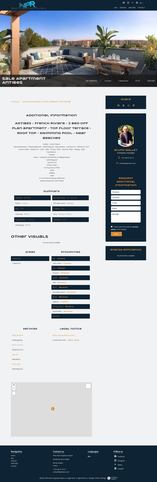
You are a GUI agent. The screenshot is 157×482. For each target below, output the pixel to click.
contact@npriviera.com (127, 163)
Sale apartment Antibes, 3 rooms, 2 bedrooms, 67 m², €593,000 (46, 102)
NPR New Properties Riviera (63, 456)
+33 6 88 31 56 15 (127, 158)
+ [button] (14, 385)
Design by (111, 478)
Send (116, 234)
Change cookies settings (97, 478)
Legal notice (71, 478)
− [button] (14, 388)
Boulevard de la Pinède (61, 459)
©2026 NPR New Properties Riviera (52, 478)
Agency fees (82, 478)
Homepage (15, 102)
